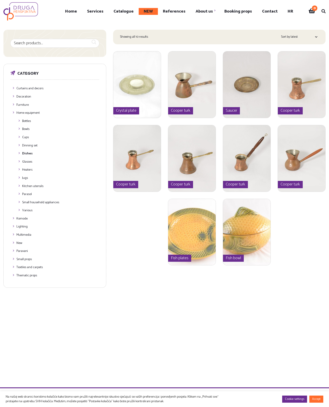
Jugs (25, 178)
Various (27, 210)
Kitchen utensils (32, 186)
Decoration (23, 97)
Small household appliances (40, 202)
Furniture (22, 105)
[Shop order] (299, 37)
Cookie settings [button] (294, 399)
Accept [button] (316, 399)
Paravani (22, 251)
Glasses (27, 162)
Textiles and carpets (29, 267)
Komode (22, 219)
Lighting (22, 227)
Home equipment (28, 113)
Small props (24, 259)
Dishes (27, 153)
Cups (25, 137)
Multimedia (23, 235)
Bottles (26, 121)
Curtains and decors (29, 88)
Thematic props (26, 275)
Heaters (27, 170)
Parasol (27, 194)
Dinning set (29, 145)
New (19, 243)
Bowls (25, 129)
